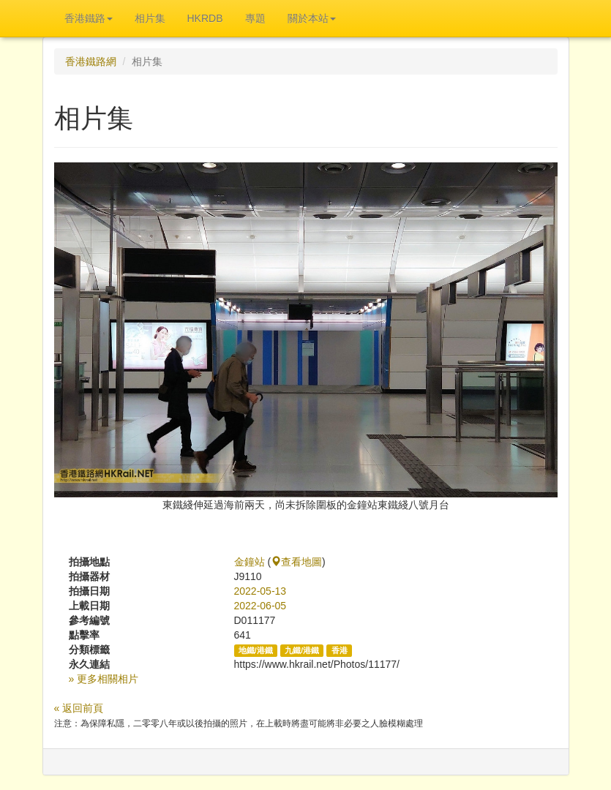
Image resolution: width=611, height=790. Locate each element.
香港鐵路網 (90, 61)
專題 (255, 18)
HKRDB (205, 18)
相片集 (150, 18)
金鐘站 (249, 562)
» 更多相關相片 (104, 679)
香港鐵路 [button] (88, 18)
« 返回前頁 (79, 708)
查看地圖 (296, 562)
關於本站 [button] (312, 18)
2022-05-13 (260, 591)
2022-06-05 (260, 606)
